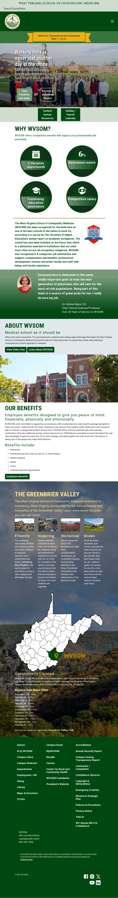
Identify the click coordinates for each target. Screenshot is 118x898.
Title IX (80, 816)
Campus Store (25, 757)
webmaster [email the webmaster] (26, 859)
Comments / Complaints (83, 767)
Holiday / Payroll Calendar (70, 114)
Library (21, 787)
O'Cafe (21, 799)
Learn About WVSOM (41, 349)
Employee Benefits (17, 476)
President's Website (57, 784)
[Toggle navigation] (112, 21)
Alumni (21, 744)
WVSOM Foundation (57, 778)
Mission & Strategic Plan (87, 797)
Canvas (50, 763)
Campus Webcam (27, 763)
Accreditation (83, 744)
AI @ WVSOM (24, 751)
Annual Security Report (89, 751)
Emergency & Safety (87, 790)
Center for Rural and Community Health (57, 771)
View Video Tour (16, 349)
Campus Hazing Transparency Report (88, 759)
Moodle (50, 757)
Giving (20, 781)
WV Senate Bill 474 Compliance (86, 824)
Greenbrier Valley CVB (60, 730)
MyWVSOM (52, 751)
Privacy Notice (84, 810)
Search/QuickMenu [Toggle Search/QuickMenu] (14, 8)
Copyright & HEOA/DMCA (83, 782)
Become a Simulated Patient (47, 94)
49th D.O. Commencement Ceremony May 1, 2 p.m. (59, 37)
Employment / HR (27, 775)
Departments (24, 769)
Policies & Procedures (88, 804)
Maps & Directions (27, 793)
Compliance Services (88, 775)
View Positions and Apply (24, 94)
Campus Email (54, 744)
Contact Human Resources (48, 114)
